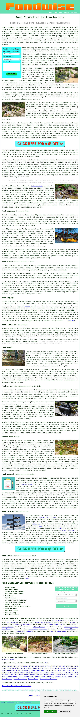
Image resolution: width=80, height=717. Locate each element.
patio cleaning (38, 627)
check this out (68, 530)
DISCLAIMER (74, 12)
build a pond (10, 620)
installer (5, 131)
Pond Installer (14, 668)
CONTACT (66, 12)
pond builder (23, 168)
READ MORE (71, 320)
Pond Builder (26, 668)
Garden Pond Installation (17, 666)
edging (27, 306)
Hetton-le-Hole (36, 186)
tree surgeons (12, 623)
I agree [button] (46, 711)
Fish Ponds (44, 672)
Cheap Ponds (51, 670)
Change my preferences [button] (64, 711)
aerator (51, 416)
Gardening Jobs (8, 659)
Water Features (37, 670)
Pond (3, 186)
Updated (21, 702)
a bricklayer (70, 629)
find (7, 559)
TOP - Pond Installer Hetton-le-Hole (16, 686)
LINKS (55, 12)
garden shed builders (24, 631)
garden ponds (27, 484)
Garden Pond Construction (39, 666)
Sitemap (3, 702)
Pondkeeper (36, 524)
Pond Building (32, 672)
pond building (28, 160)
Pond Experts (28, 702)
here (40, 526)
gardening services (43, 623)
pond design (43, 441)
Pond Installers (22, 670)
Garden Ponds (7, 672)
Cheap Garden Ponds (57, 668)
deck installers (55, 625)
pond (60, 48)
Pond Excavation (20, 679)
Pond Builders (10, 702)
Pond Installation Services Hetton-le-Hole (28, 583)
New (16, 702)
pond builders (26, 198)
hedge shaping (7, 627)
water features (49, 56)
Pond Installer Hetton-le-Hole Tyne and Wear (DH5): (25, 27)
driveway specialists (23, 625)
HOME (50, 12)
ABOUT (60, 12)
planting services (59, 620)
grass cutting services (37, 629)
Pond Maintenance (26, 677)
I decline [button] (53, 711)
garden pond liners (47, 517)
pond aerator (9, 390)
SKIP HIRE (72, 623)
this (60, 528)
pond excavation (39, 482)
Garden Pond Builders (64, 675)
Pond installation (18, 568)
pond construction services (66, 507)
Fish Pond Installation (67, 670)
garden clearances (58, 631)
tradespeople (20, 633)
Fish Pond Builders (40, 668)
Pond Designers (8, 670)
